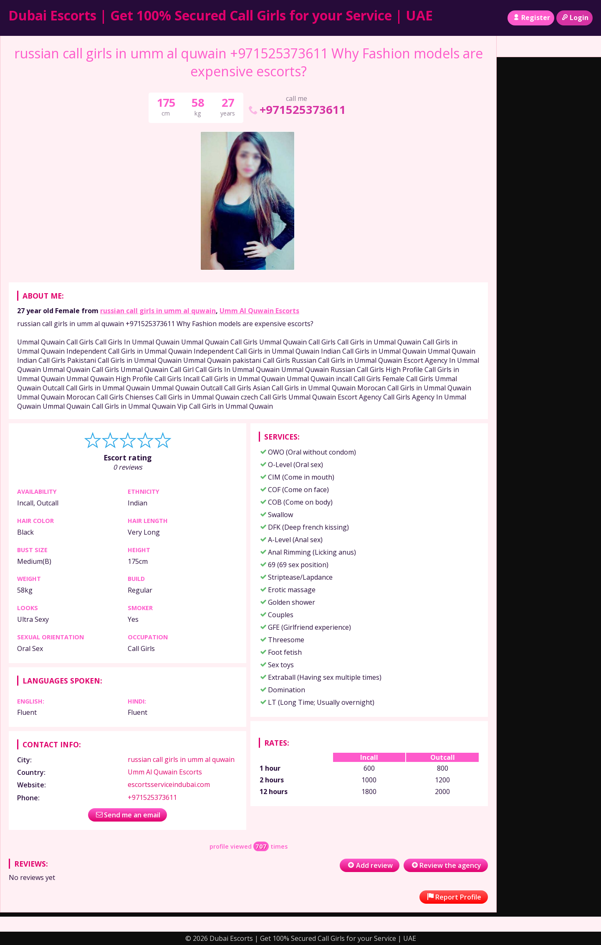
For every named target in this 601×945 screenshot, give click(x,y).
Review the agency (445, 865)
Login (574, 17)
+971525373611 (296, 109)
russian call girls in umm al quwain (158, 310)
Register (531, 17)
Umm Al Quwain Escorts (259, 310)
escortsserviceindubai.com (169, 784)
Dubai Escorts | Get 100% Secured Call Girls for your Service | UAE (220, 15)
